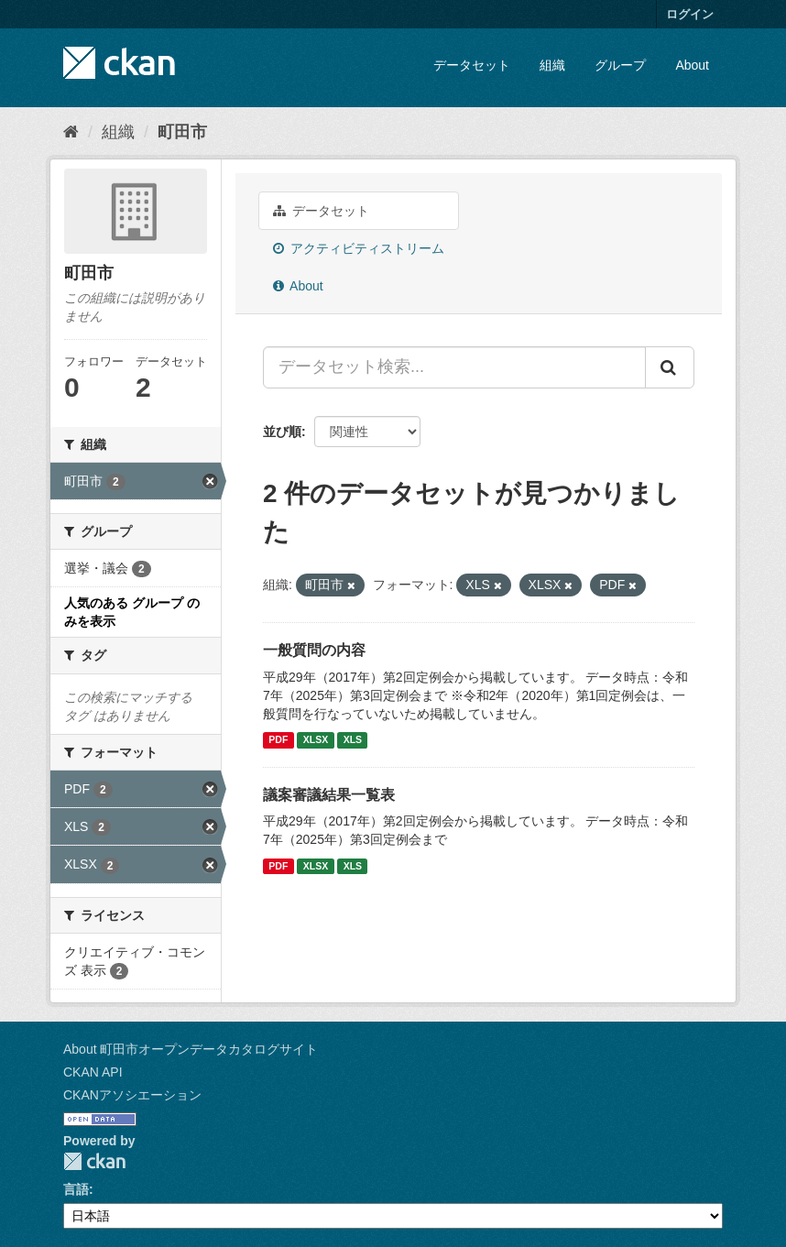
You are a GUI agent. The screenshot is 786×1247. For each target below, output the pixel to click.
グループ (620, 65)
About (692, 65)
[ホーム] (71, 132)
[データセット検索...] (454, 367)
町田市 (182, 132)
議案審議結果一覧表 (329, 795)
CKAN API (93, 1072)
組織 (552, 65)
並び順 (282, 431)
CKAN (94, 1161)
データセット (471, 65)
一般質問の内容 (314, 650)
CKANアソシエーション (132, 1095)
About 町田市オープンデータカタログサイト (190, 1049)
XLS (353, 740)
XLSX (315, 740)
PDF (278, 740)
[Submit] (669, 367)
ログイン (690, 14)
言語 (76, 1189)
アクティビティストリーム (358, 248)
